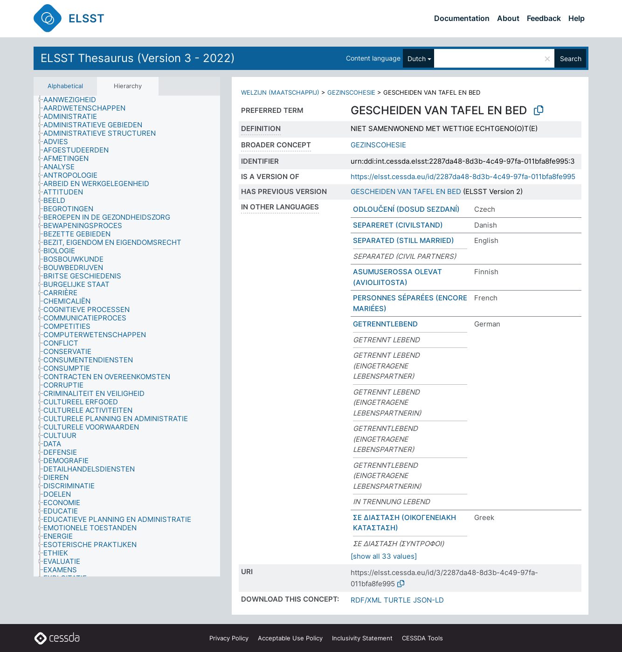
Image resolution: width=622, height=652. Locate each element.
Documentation (462, 18)
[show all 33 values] (384, 556)
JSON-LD (428, 600)
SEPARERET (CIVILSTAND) (398, 225)
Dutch (417, 58)
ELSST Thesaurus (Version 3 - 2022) (138, 58)
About (508, 18)
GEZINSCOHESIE (351, 92)
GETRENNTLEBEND (385, 323)
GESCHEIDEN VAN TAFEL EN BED (406, 191)
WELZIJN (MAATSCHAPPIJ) (280, 92)
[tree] (127, 336)
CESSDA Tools (422, 638)
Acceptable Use (290, 638)
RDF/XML (366, 600)
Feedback (544, 18)
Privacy (229, 638)
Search (570, 58)
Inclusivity (362, 638)
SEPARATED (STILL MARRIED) (403, 240)
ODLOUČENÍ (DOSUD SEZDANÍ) (406, 209)
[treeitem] (73, 100)
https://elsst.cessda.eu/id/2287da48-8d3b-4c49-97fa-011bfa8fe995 (463, 176)
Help (576, 18)
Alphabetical (65, 86)
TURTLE (397, 600)
